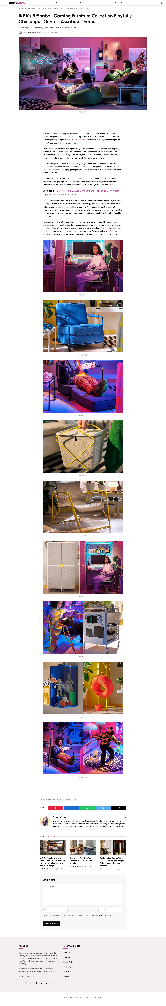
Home (21, 8)
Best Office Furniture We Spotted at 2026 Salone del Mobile (82, 860)
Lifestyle (119, 3)
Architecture (45, 3)
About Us (66, 952)
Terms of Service (104, 915)
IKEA (74, 799)
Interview (97, 3)
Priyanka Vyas (30, 32)
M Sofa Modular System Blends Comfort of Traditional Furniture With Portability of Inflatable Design (52, 861)
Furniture (60, 3)
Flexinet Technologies (94, 997)
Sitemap (66, 976)
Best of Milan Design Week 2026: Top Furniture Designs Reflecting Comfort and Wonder (112, 861)
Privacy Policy (88, 915)
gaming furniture (80, 140)
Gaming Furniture (63, 799)
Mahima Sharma (47, 868)
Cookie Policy (68, 966)
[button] (4, 2)
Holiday (71, 3)
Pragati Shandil (76, 866)
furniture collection (48, 799)
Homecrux (73, 997)
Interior (83, 3)
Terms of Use (68, 957)
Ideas (107, 3)
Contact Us (67, 971)
